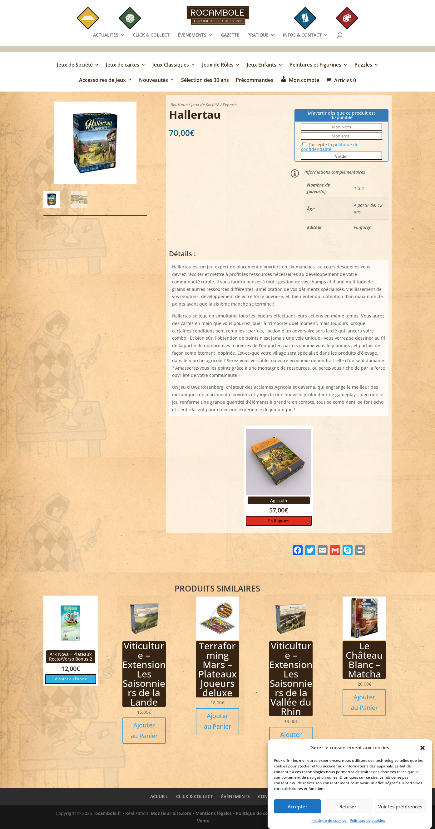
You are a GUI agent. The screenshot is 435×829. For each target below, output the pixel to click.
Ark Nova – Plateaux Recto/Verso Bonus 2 (70, 656)
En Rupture (278, 520)
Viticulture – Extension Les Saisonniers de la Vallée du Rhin (291, 678)
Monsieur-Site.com (171, 813)
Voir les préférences (400, 809)
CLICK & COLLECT (151, 35)
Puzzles (363, 65)
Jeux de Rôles (218, 65)
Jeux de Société (75, 65)
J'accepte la (329, 147)
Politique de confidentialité (265, 813)
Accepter (297, 809)
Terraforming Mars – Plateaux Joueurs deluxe (217, 669)
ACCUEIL (159, 796)
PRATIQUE (258, 35)
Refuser (347, 809)
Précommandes (254, 80)
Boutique (179, 104)
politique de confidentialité (329, 147)
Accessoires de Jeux (102, 80)
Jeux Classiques (170, 65)
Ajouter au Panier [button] (71, 679)
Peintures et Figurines (315, 65)
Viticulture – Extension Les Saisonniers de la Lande (144, 673)
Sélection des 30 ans (205, 80)
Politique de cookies (329, 823)
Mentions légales (213, 813)
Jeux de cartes (122, 65)
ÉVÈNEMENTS (192, 35)
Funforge (362, 227)
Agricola (278, 500)
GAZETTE (230, 35)
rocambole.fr (107, 813)
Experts (230, 104)
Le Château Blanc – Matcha (364, 659)
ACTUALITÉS (105, 35)
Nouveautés (153, 80)
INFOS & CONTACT (302, 35)
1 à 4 (359, 188)
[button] (422, 750)
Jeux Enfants (261, 65)
